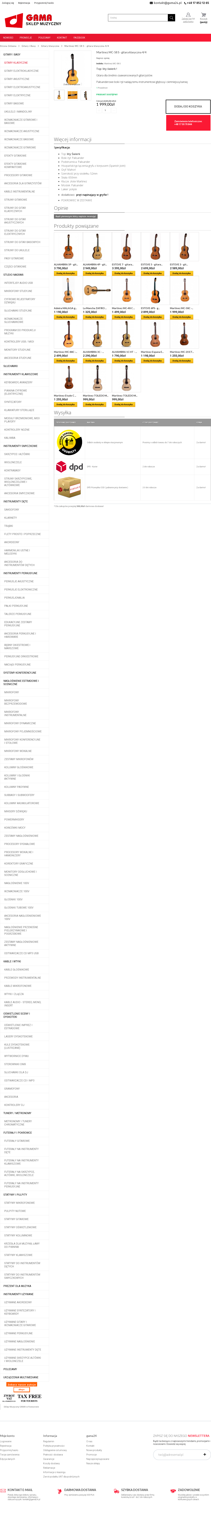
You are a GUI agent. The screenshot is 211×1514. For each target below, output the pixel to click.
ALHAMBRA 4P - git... (95, 264)
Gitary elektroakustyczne (22, 87)
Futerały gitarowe (17, 1140)
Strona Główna (8, 46)
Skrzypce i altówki (17, 454)
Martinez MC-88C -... (65, 351)
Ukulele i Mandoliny (18, 111)
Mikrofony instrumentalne (15, 713)
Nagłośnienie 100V (16, 883)
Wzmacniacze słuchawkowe (13, 320)
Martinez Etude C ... (65, 395)
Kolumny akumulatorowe (21, 803)
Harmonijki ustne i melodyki (17, 552)
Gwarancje (48, 1459)
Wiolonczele (13, 462)
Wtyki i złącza (14, 994)
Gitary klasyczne (16, 62)
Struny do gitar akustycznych (15, 221)
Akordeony (11, 542)
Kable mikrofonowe (17, 985)
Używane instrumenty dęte (22, 1349)
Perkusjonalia (14, 597)
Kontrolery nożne (16, 429)
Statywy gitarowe (16, 1219)
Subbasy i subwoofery (19, 795)
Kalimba (9, 437)
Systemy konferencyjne (19, 672)
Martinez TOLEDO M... (95, 395)
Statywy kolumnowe (18, 1235)
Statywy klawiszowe (18, 1255)
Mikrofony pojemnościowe (23, 731)
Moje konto (7, 1436)
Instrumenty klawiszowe (20, 374)
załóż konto (188, 22)
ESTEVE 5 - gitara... (151, 264)
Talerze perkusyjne (17, 614)
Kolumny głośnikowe (18, 767)
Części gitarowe (15, 266)
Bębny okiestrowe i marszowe (17, 646)
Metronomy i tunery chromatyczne (18, 1123)
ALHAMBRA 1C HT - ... (124, 351)
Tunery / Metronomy (17, 1113)
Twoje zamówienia (9, 1454)
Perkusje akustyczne (19, 581)
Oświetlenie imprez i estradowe (18, 1027)
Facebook (79, 37)
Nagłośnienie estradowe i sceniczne (21, 682)
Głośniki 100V (13, 899)
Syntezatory (13, 402)
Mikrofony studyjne (18, 291)
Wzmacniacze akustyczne (21, 131)
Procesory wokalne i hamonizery (18, 854)
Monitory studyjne (17, 349)
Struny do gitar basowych (22, 242)
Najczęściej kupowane (97, 1459)
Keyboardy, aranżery (18, 382)
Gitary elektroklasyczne (21, 70)
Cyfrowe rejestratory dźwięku (19, 301)
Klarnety (10, 517)
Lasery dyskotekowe (18, 1036)
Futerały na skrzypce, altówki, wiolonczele (19, 1173)
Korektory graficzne (18, 863)
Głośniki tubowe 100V (18, 907)
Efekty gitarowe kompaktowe (15, 165)
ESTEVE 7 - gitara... (122, 264)
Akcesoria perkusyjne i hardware (20, 635)
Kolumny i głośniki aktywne (17, 777)
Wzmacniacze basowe (19, 139)
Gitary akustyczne (16, 79)
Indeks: (100, 63)
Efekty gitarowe (15, 155)
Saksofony (11, 509)
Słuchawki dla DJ (16, 1072)
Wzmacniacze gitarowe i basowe (20, 121)
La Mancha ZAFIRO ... (95, 308)
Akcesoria (11, 1096)
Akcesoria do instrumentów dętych (19, 563)
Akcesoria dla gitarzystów (23, 183)
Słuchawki (10, 366)
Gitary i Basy (11, 54)
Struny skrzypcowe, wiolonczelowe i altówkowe (18, 482)
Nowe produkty (94, 1450)
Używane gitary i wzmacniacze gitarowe (20, 1323)
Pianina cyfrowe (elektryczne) (15, 392)
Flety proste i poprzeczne (22, 534)
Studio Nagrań (13, 274)
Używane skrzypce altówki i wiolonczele (22, 1359)
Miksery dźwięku (15, 811)
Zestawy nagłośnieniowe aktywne (21, 943)
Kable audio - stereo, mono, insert (22, 1004)
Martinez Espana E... (152, 351)
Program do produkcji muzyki (20, 332)
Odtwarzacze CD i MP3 (19, 1080)
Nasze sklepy (93, 1463)
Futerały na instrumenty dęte (21, 1150)
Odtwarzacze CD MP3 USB (21, 953)
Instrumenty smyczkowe (20, 446)
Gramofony (12, 1088)
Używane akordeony (18, 1302)
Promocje (26, 37)
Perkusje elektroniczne (21, 589)
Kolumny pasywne (16, 786)
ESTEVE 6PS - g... (150, 308)
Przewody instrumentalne (22, 977)
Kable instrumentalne (19, 191)
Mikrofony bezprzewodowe (15, 702)
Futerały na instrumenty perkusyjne (21, 1185)
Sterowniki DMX (15, 1064)
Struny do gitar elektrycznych (15, 232)
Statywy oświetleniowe (20, 1227)
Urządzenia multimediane (20, 1377)
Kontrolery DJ (14, 1105)
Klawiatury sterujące (19, 410)
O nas (89, 1441)
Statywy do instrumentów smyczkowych (22, 1276)
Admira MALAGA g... (65, 308)
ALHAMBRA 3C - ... (93, 351)
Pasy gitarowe (14, 258)
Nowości (8, 37)
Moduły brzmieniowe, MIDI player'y (22, 420)
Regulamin (48, 1441)
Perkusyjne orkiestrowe (21, 656)
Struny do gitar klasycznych (15, 209)
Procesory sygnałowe (19, 844)
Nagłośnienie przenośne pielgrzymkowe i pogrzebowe (21, 930)
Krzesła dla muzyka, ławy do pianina (22, 1245)
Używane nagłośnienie (19, 1341)
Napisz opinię (102, 58)
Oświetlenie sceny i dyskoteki (16, 1015)
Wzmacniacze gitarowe (20, 147)
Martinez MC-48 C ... (123, 308)
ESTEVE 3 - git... (179, 264)
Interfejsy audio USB (18, 282)
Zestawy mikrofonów (18, 759)
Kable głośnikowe (16, 969)
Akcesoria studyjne (17, 357)
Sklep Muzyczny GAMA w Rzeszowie (21, 1407)
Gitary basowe (14, 103)
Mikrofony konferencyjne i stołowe (22, 741)
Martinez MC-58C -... (181, 308)
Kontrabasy (12, 470)
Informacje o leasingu (54, 1472)
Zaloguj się (8, 3)
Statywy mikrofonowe (19, 1202)
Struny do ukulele (16, 250)
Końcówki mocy (14, 827)
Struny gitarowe (15, 199)
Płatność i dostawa (53, 1454)
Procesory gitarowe (18, 175)
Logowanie (5, 1441)
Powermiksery (14, 819)
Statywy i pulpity (15, 1194)
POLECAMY (10, 1369)
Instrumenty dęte (15, 501)
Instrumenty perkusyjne (20, 573)
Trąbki (8, 526)
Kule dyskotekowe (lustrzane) (16, 1046)
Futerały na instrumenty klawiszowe (21, 1162)
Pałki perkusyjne (16, 605)
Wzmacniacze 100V (16, 891)
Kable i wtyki (12, 961)
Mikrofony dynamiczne (20, 723)
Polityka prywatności (54, 1446)
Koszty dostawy (51, 1463)
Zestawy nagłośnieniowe (21, 835)
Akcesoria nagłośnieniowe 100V (22, 917)
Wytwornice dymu (16, 1056)
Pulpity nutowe (15, 1211)
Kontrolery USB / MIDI (19, 341)
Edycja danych (7, 1459)
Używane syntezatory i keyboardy (20, 1312)
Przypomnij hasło (44, 3)
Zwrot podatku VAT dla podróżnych (61, 1476)
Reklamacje (49, 1468)
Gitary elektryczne (17, 95)
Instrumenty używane (18, 1294)
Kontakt (62, 37)
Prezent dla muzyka (17, 1286)
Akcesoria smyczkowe (19, 493)
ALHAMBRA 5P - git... (66, 264)
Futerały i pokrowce (17, 1132)
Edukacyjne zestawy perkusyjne (18, 624)
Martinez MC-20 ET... (182, 351)
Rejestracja (24, 3)
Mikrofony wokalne (18, 751)
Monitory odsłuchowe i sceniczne (20, 873)
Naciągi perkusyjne (17, 664)
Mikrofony (11, 692)
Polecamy (44, 37)
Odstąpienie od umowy (55, 1450)
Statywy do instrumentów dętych (22, 1265)
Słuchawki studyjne (18, 310)
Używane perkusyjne (18, 1333)
